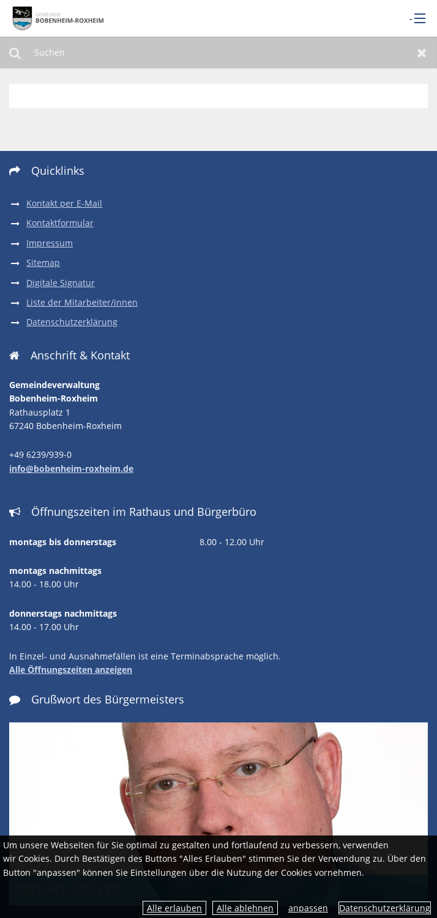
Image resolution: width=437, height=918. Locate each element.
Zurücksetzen (422, 52)
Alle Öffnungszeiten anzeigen (70, 669)
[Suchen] (218, 52)
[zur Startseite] (58, 17)
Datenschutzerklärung (384, 908)
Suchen (15, 52)
